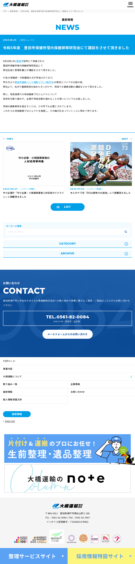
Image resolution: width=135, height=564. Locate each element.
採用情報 (17, 414)
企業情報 (75, 384)
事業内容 (7, 368)
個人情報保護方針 (12, 399)
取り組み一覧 (10, 384)
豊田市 (19, 61)
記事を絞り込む (126, 232)
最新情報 (13, 11)
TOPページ (9, 361)
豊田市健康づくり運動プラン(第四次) (34, 82)
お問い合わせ (78, 391)
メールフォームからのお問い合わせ (67, 334)
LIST (67, 207)
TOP (5, 11)
